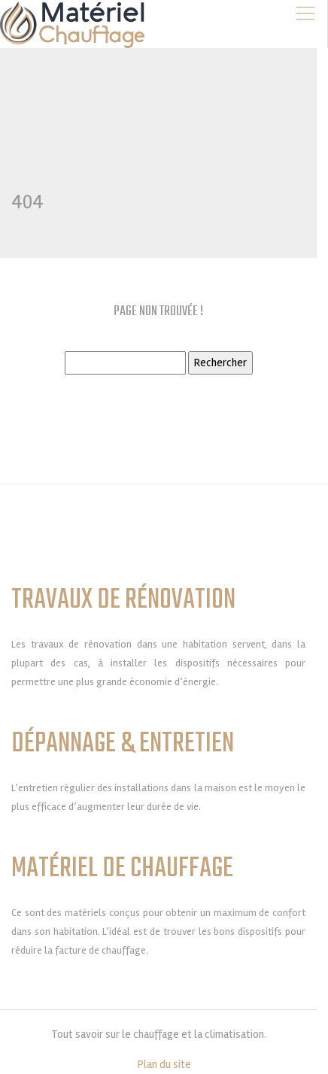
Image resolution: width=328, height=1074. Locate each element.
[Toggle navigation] (305, 13)
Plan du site (164, 1064)
